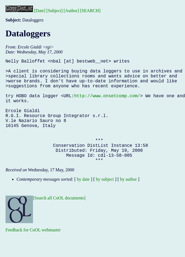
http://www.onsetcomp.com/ (107, 104)
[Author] (71, 10)
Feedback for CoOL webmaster (33, 253)
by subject (105, 202)
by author (128, 202)
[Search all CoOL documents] (59, 221)
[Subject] (54, 10)
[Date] (39, 10)
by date (83, 202)
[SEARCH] (90, 10)
